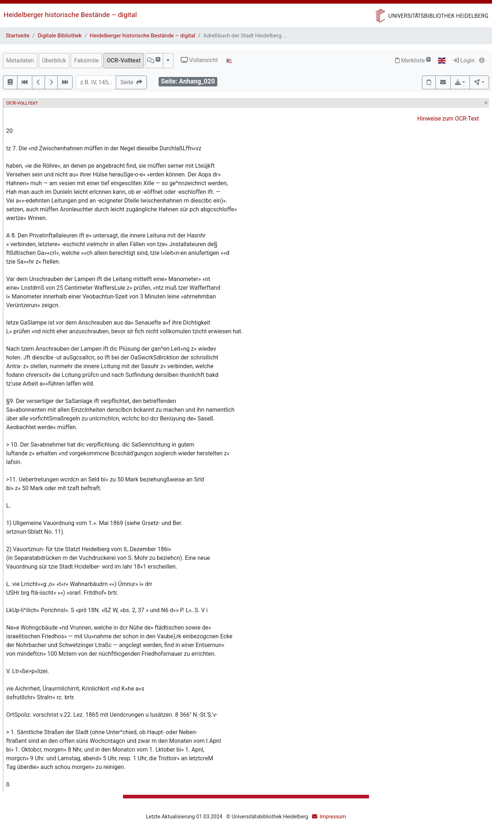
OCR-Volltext (123, 60)
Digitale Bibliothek (60, 35)
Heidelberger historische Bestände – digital (70, 15)
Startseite (17, 35)
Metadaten (20, 60)
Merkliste (413, 60)
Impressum (333, 817)
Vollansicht (199, 60)
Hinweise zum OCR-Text (448, 118)
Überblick (54, 60)
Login (464, 60)
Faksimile (86, 60)
